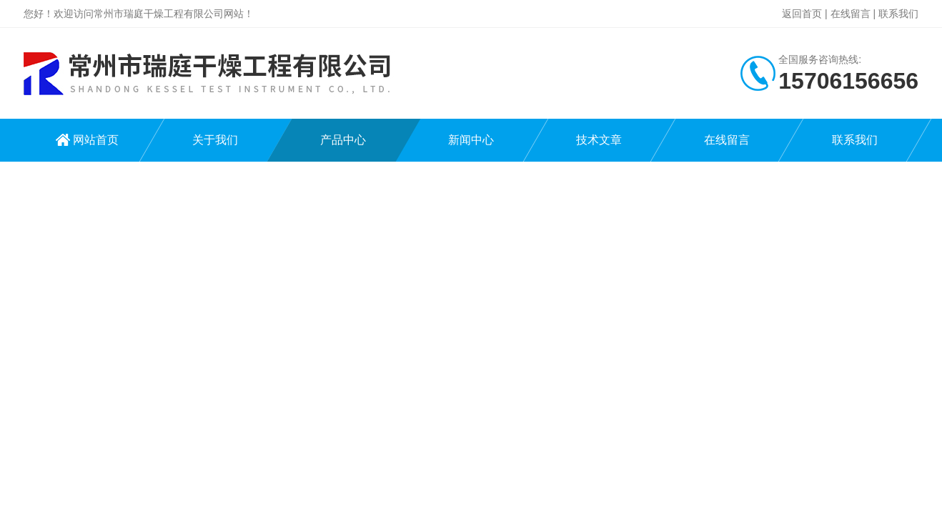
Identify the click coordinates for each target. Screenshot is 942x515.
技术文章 (599, 140)
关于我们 (215, 140)
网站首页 (96, 140)
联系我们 (898, 13)
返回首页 (802, 13)
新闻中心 (471, 140)
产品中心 (343, 140)
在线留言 (851, 13)
